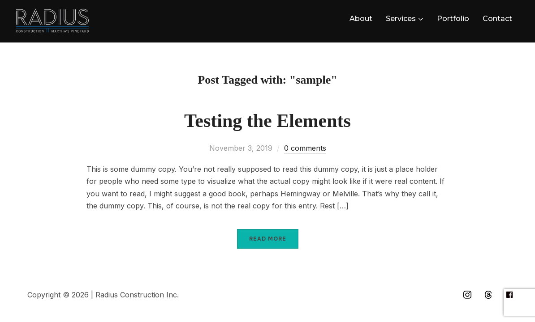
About (360, 18)
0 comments (305, 148)
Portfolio (453, 18)
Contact (497, 18)
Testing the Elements (267, 120)
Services (401, 18)
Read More (267, 238)
